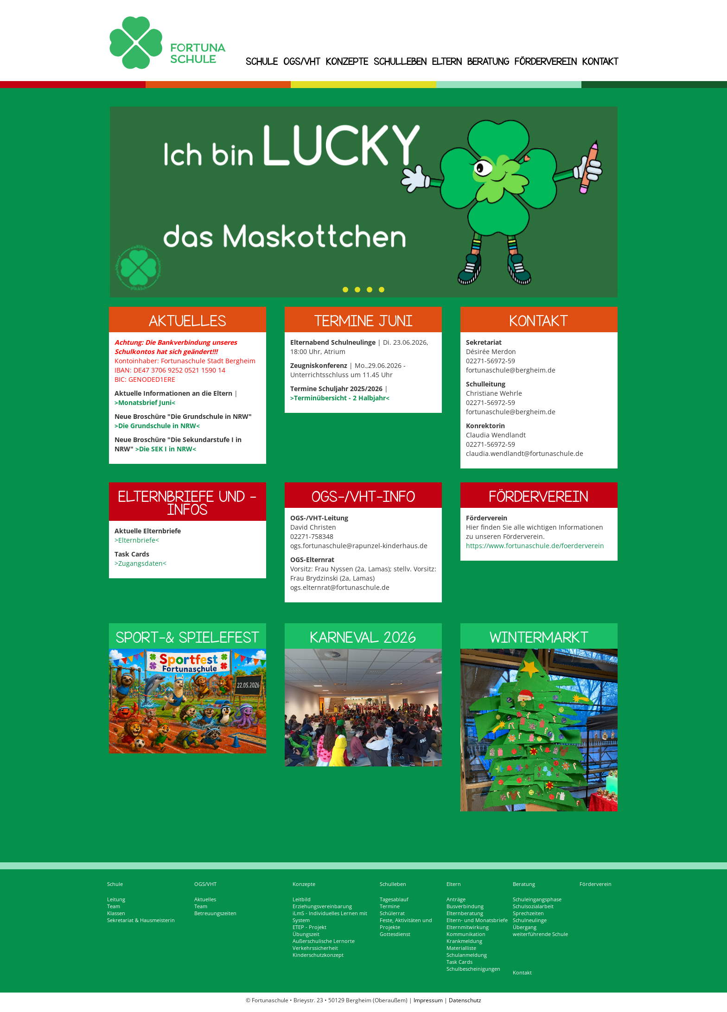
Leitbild (302, 899)
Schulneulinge (530, 920)
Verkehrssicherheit (315, 948)
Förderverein (546, 61)
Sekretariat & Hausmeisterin (141, 920)
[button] (345, 290)
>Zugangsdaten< (140, 563)
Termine (390, 906)
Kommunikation (465, 934)
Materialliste (461, 948)
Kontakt (600, 61)
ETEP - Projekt (309, 927)
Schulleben (400, 61)
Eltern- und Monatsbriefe (477, 920)
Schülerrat (392, 913)
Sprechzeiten (528, 913)
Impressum (428, 1000)
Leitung (116, 899)
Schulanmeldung (466, 955)
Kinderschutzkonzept (318, 955)
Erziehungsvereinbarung (322, 906)
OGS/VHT (301, 61)
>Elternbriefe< (137, 540)
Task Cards (459, 962)
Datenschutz (465, 1000)
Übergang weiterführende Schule (540, 930)
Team (113, 906)
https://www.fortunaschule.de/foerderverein (535, 545)
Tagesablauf (394, 899)
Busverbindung (465, 906)
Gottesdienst (395, 934)
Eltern (447, 61)
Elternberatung (464, 913)
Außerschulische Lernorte (324, 941)
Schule (262, 61)
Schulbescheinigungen (473, 969)
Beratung (488, 61)
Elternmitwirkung (467, 927)
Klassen (116, 913)
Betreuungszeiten (215, 913)
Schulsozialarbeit (533, 906)
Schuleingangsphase (537, 899)
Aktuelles (205, 899)
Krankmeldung (464, 941)
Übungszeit (306, 934)
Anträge (456, 899)
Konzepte (347, 61)
